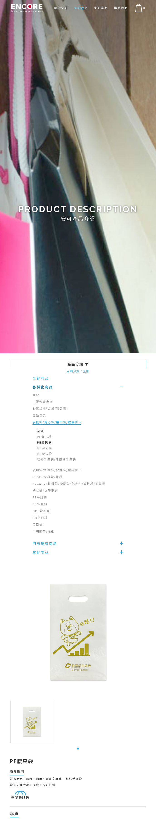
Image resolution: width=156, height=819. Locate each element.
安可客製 (101, 8)
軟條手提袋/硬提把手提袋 (56, 459)
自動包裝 (39, 415)
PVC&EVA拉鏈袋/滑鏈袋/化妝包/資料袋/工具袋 (68, 483)
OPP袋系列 (41, 511)
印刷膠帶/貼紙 (43, 531)
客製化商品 (42, 386)
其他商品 (40, 552)
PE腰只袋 (44, 442)
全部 (35, 395)
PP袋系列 (39, 504)
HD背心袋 (44, 448)
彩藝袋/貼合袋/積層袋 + (50, 408)
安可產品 (81, 8)
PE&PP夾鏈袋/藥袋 (47, 477)
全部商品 (40, 377)
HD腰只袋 (44, 453)
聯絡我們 (121, 8)
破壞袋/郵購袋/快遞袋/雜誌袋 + (56, 470)
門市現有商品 (44, 543)
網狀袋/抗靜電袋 (45, 490)
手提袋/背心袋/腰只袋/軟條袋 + (56, 422)
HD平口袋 (40, 517)
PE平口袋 (39, 497)
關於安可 (61, 8)
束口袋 (37, 524)
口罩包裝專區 (42, 402)
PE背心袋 (44, 436)
